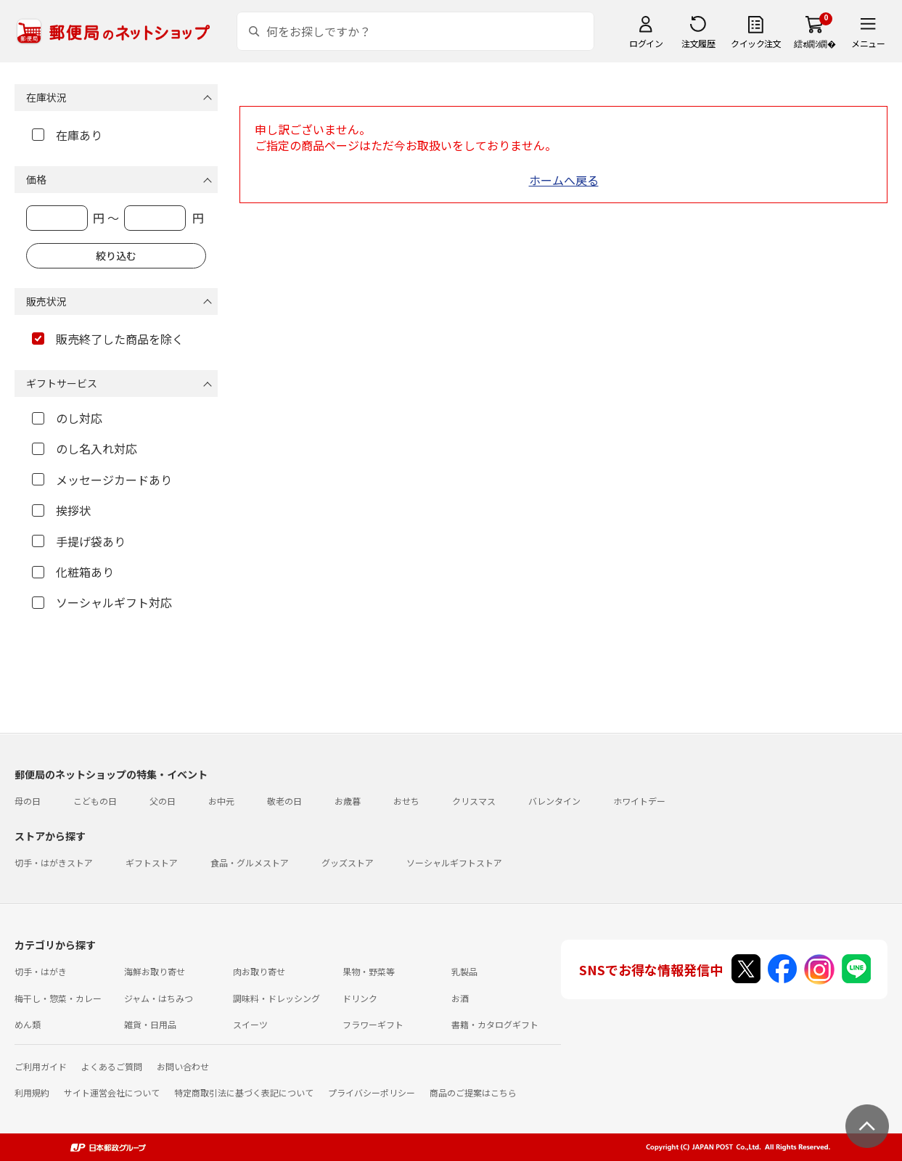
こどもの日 (95, 801)
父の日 (162, 801)
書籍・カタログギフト (494, 1024)
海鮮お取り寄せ (154, 971)
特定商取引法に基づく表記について (243, 1092)
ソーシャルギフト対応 (102, 602)
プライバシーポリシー (371, 1092)
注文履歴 (698, 43)
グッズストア (347, 862)
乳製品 (464, 971)
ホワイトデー (639, 801)
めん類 (28, 1024)
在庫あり (67, 135)
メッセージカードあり (102, 479)
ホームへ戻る (564, 180)
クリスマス (474, 801)
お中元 (221, 801)
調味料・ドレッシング (276, 998)
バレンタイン (554, 801)
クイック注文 (756, 43)
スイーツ (250, 1024)
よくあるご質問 (111, 1066)
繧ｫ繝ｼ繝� (814, 43)
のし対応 (67, 418)
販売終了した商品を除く (108, 339)
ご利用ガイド (41, 1066)
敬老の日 (284, 801)
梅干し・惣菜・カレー (58, 998)
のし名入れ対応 (84, 448)
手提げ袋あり (79, 541)
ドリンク (360, 998)
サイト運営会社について (112, 1092)
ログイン (646, 43)
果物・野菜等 (369, 971)
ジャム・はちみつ (158, 998)
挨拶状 (61, 510)
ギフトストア (152, 862)
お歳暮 (348, 801)
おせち (406, 801)
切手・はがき (41, 971)
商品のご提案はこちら (473, 1092)
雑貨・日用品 (150, 1024)
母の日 (28, 801)
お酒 (460, 998)
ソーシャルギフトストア (454, 862)
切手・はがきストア (54, 862)
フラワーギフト (373, 1024)
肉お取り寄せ (259, 971)
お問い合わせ (183, 1066)
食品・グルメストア (249, 862)
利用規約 (32, 1092)
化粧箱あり (73, 571)
